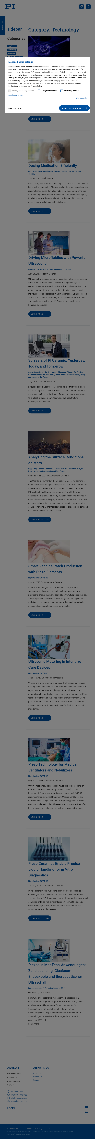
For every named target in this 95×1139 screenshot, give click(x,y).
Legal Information (15, 95)
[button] (74, 108)
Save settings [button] (15, 108)
